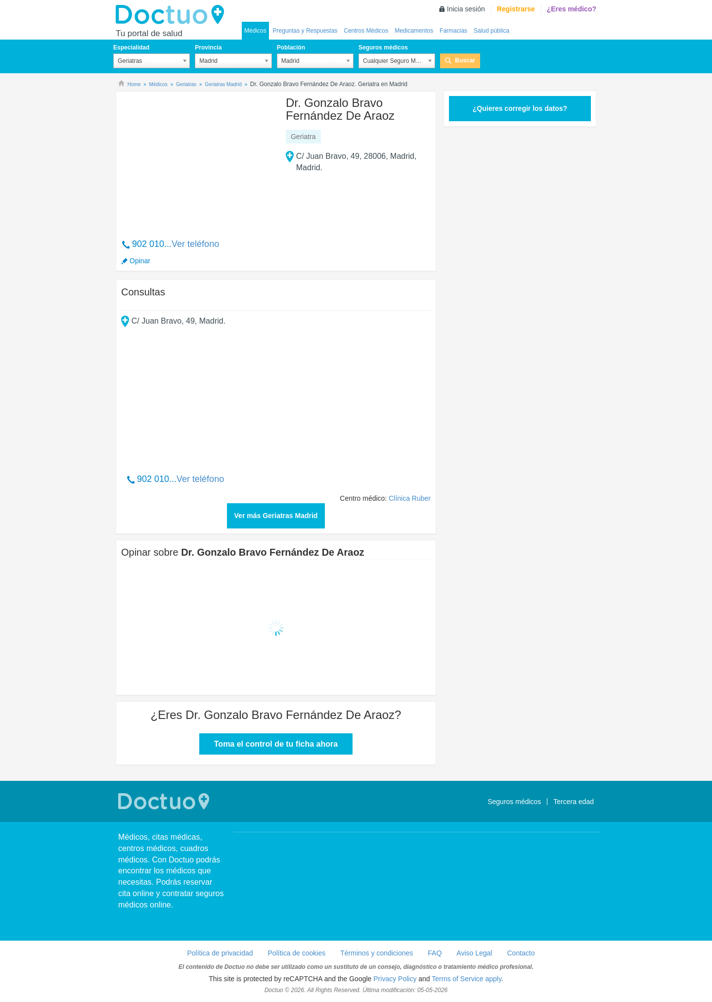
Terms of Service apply (466, 979)
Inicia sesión (466, 9)
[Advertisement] (197, 160)
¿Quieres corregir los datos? (520, 108)
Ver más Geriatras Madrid (276, 516)
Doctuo (172, 15)
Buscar (465, 60)
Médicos (255, 30)
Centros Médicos (366, 30)
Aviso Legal (474, 953)
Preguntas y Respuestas (305, 30)
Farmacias (453, 30)
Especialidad (131, 47)
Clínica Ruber (410, 498)
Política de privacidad (220, 953)
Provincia (208, 47)
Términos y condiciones (376, 953)
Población (291, 47)
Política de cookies (297, 953)
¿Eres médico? (571, 9)
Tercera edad (573, 802)
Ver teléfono (195, 244)
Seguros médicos (383, 47)
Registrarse (516, 9)
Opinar (140, 261)
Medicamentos (414, 30)
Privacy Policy (394, 979)
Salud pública (491, 30)
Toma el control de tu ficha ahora (276, 744)
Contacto (520, 953)
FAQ (435, 953)
